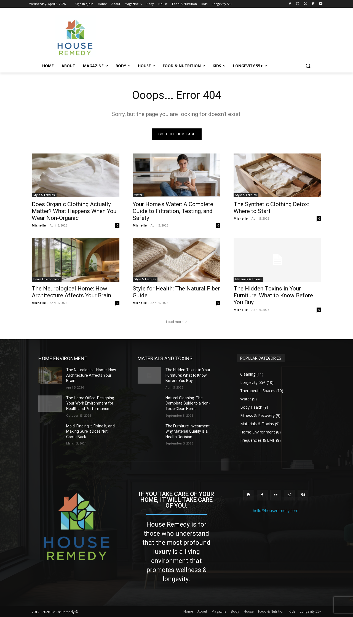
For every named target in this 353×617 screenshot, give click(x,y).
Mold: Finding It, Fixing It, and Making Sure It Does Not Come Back (90, 431)
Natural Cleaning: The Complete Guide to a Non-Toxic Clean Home (187, 403)
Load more (176, 321)
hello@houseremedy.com (275, 510)
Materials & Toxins (248, 279)
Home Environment (46, 279)
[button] (308, 65)
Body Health (251, 407)
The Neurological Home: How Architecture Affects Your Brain (71, 292)
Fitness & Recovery (257, 415)
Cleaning (247, 374)
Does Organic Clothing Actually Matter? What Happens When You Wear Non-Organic (74, 211)
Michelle (39, 225)
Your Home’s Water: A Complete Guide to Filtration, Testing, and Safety (173, 211)
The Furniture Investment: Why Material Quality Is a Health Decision (187, 431)
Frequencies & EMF (257, 440)
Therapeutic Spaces (257, 390)
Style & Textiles (44, 195)
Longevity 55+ (253, 382)
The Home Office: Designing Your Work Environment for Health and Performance (90, 403)
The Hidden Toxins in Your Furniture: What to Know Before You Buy (273, 295)
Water (138, 195)
